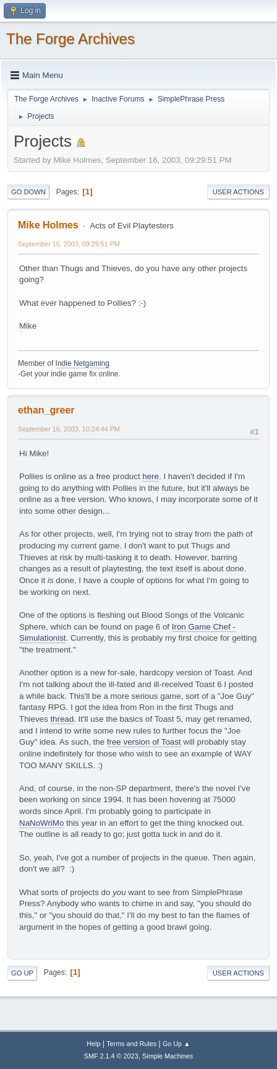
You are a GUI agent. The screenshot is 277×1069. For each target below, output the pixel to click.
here (150, 476)
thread (62, 719)
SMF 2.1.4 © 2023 (111, 1056)
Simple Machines (167, 1056)
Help (93, 1043)
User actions (238, 192)
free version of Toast (144, 742)
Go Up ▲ (176, 1043)
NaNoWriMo (41, 823)
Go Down (28, 192)
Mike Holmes (48, 225)
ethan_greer (46, 410)
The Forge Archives (70, 38)
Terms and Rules (131, 1043)
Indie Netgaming (82, 363)
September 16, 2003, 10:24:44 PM (69, 429)
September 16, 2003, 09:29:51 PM (69, 244)
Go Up (22, 973)
